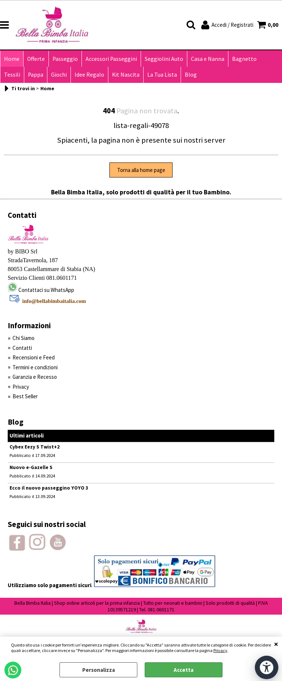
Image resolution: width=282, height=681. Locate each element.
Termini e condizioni (35, 367)
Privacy (220, 650)
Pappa (35, 74)
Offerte (36, 58)
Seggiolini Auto (164, 58)
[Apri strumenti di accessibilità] (266, 667)
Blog (191, 74)
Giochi (59, 74)
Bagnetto (244, 58)
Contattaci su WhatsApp (46, 289)
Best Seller (25, 396)
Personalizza (98, 669)
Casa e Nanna (207, 58)
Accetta (184, 669)
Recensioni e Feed (33, 357)
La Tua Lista (162, 74)
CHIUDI (276, 644)
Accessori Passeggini (111, 58)
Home (11, 58)
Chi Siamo (23, 337)
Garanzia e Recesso (34, 376)
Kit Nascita (126, 74)
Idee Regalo (89, 74)
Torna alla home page (141, 169)
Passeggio (65, 58)
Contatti (22, 347)
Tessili (12, 74)
